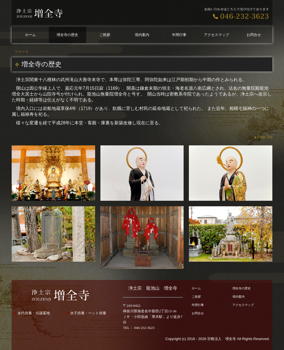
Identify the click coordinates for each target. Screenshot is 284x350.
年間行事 (179, 35)
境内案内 (142, 35)
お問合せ (254, 35)
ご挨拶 (104, 35)
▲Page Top (262, 137)
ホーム (30, 35)
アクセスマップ (216, 35)
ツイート (21, 52)
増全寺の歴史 (67, 35)
